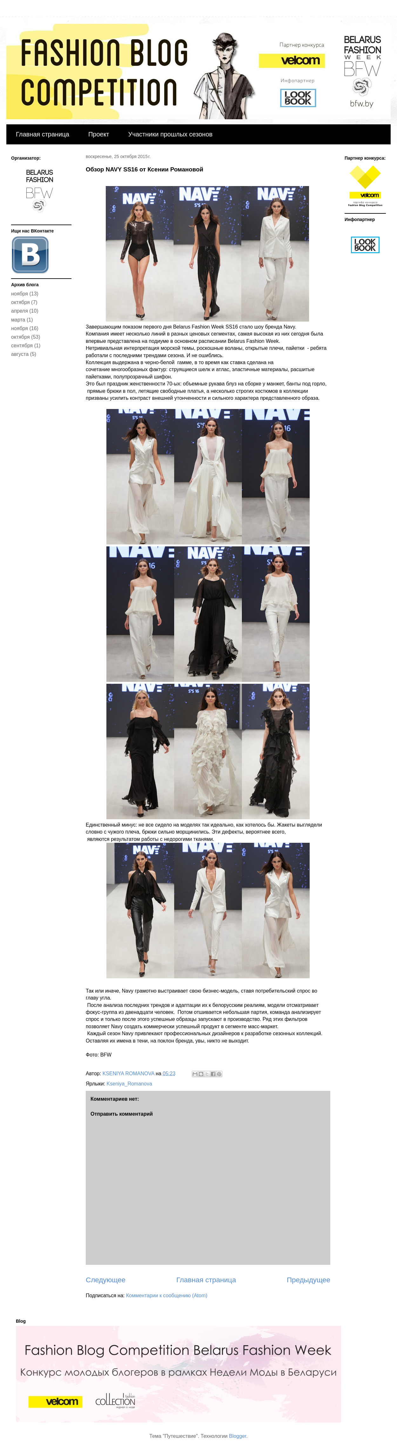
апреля (19, 311)
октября (20, 302)
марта (18, 319)
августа (20, 354)
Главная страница (42, 134)
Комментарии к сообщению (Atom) (166, 1295)
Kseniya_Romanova (129, 1083)
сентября (22, 345)
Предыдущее (308, 1280)
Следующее (105, 1280)
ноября (19, 293)
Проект (98, 134)
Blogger (237, 1436)
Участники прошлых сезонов (170, 134)
